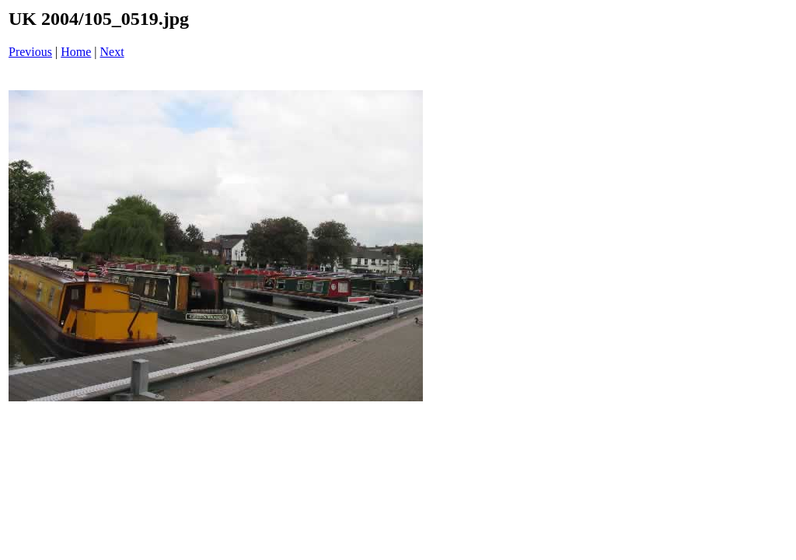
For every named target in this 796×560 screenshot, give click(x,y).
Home (76, 51)
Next (112, 51)
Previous (30, 51)
